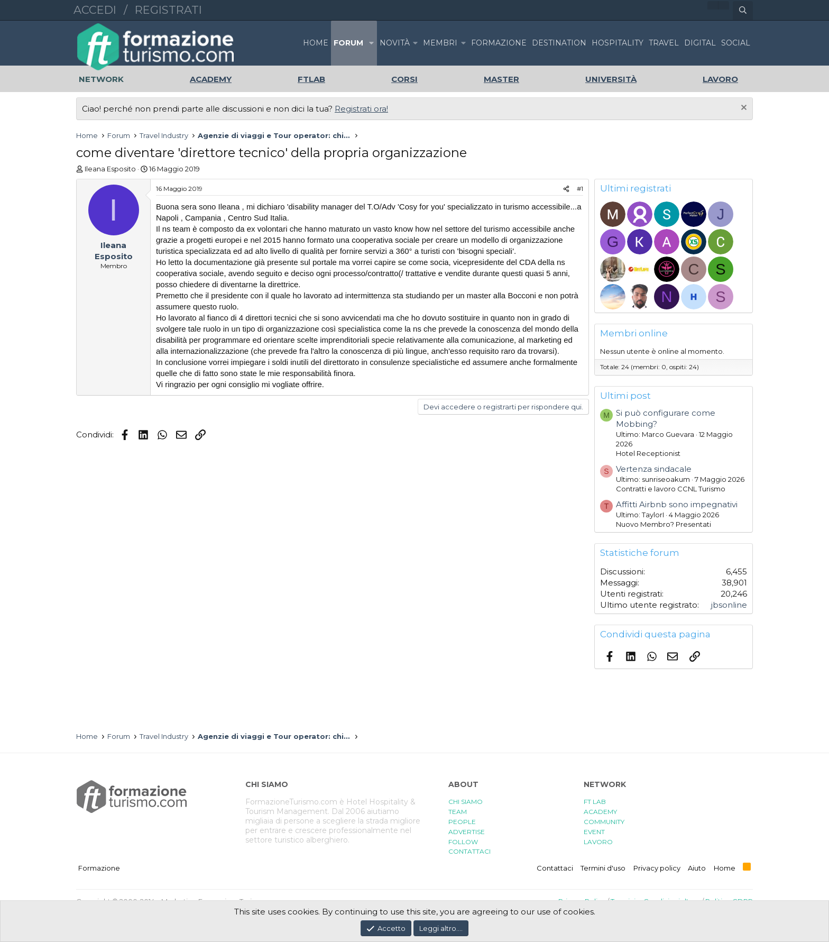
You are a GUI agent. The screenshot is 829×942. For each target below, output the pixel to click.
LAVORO (598, 842)
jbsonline (729, 605)
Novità (395, 43)
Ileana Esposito (110, 168)
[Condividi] (566, 189)
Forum (348, 43)
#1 (580, 189)
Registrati (168, 9)
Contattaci (555, 868)
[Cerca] (743, 10)
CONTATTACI (469, 851)
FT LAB (595, 802)
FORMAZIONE (499, 43)
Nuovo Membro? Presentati (663, 524)
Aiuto (697, 868)
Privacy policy (656, 868)
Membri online (634, 333)
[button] (371, 43)
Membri (440, 43)
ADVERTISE (466, 832)
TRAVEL (664, 43)
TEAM (457, 812)
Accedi (94, 9)
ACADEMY (600, 812)
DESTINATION (559, 43)
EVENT (594, 832)
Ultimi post (625, 395)
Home (315, 43)
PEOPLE (462, 822)
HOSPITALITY (617, 43)
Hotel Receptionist (648, 453)
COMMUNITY (604, 822)
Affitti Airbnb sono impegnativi (677, 504)
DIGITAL (700, 43)
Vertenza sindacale (654, 469)
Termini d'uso (603, 868)
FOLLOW (463, 842)
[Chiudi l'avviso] (742, 108)
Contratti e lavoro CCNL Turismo (670, 488)
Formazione (99, 868)
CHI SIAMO (465, 802)
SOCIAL (735, 43)
